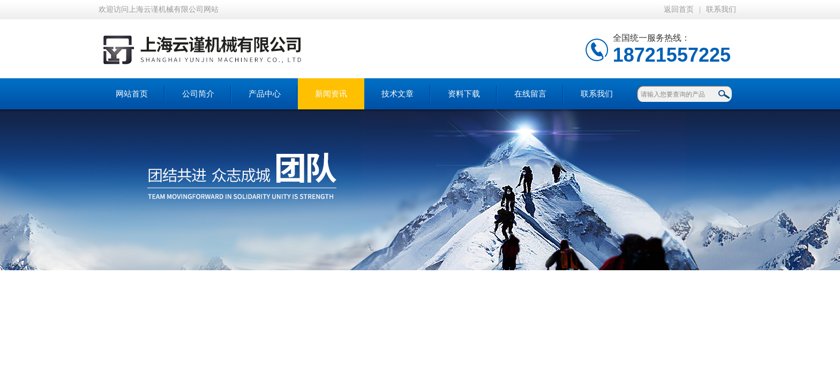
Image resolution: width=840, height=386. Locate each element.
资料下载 (464, 94)
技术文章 (397, 94)
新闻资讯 (331, 94)
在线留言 (530, 94)
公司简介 (198, 94)
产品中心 (265, 94)
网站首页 (132, 94)
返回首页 (679, 9)
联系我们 (721, 9)
